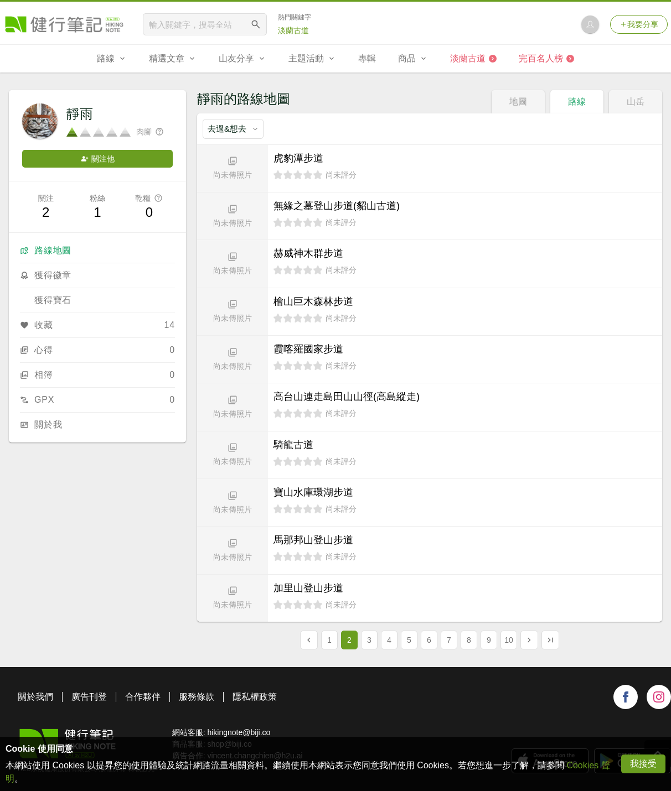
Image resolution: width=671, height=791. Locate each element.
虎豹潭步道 (298, 158)
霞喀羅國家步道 (308, 349)
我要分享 (639, 24)
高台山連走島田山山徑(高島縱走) (346, 396)
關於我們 (35, 696)
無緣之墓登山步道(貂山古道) (336, 205)
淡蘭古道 (293, 30)
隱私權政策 (255, 696)
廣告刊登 (89, 696)
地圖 (518, 101)
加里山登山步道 (308, 588)
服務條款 (196, 696)
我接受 (643, 763)
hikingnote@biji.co (238, 732)
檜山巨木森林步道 (313, 301)
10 (508, 640)
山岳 (635, 101)
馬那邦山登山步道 (313, 539)
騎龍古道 (293, 444)
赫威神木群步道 (308, 253)
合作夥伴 (143, 696)
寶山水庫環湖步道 (313, 492)
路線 (577, 101)
